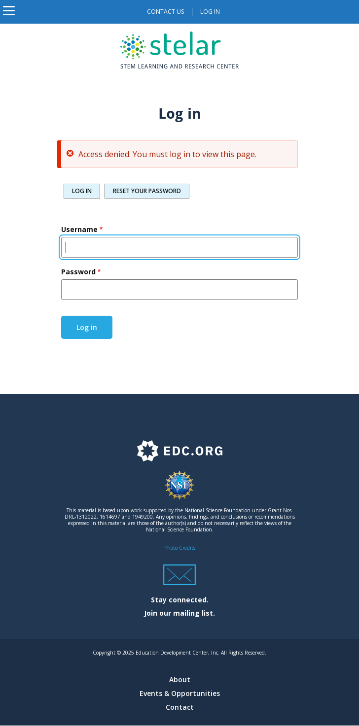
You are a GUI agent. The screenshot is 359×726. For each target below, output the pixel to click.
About (179, 679)
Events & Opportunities (180, 693)
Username (79, 229)
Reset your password (147, 191)
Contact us (165, 11)
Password (78, 271)
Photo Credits (179, 547)
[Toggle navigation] (9, 12)
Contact (180, 707)
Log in (210, 11)
